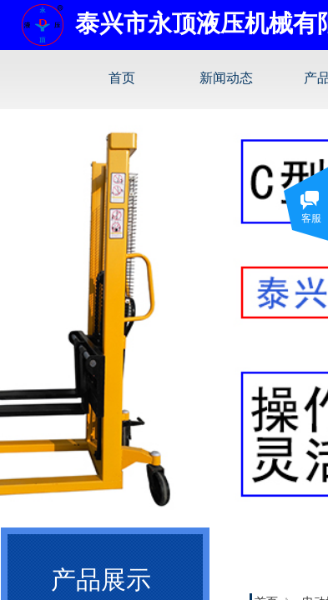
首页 (121, 78)
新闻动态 (226, 78)
